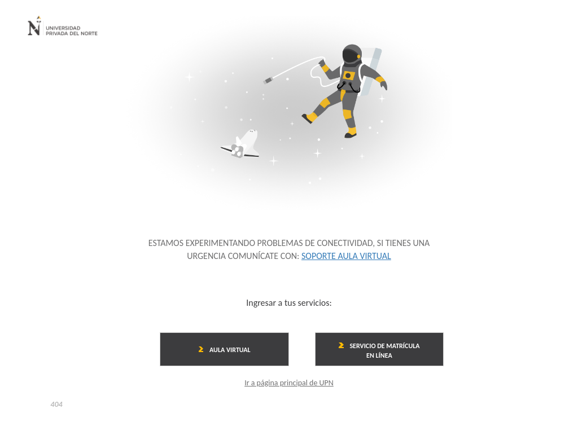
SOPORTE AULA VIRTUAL (346, 256)
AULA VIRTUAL (225, 350)
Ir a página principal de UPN (289, 383)
